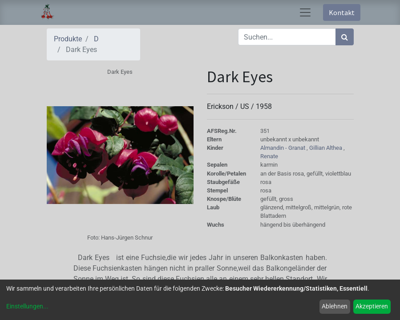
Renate (269, 156)
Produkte (68, 39)
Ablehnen (334, 306)
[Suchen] (344, 36)
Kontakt (342, 12)
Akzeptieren (372, 306)
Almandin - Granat (283, 147)
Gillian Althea (326, 147)
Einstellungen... (27, 306)
